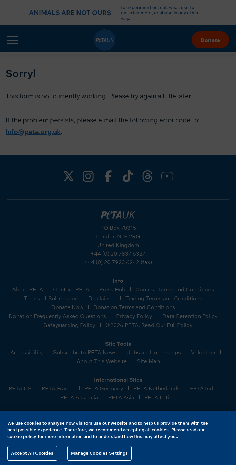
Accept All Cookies (32, 453)
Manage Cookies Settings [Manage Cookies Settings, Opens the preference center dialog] (99, 453)
